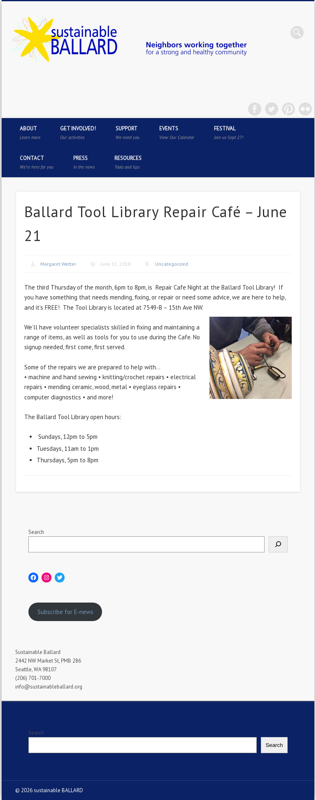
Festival (228, 132)
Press (84, 162)
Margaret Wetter (58, 264)
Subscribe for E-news (65, 612)
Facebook (254, 109)
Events (176, 132)
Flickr (305, 109)
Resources (128, 162)
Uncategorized (171, 264)
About (30, 132)
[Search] (278, 544)
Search (36, 532)
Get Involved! (78, 132)
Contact (36, 162)
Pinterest (288, 109)
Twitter (271, 109)
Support (127, 132)
